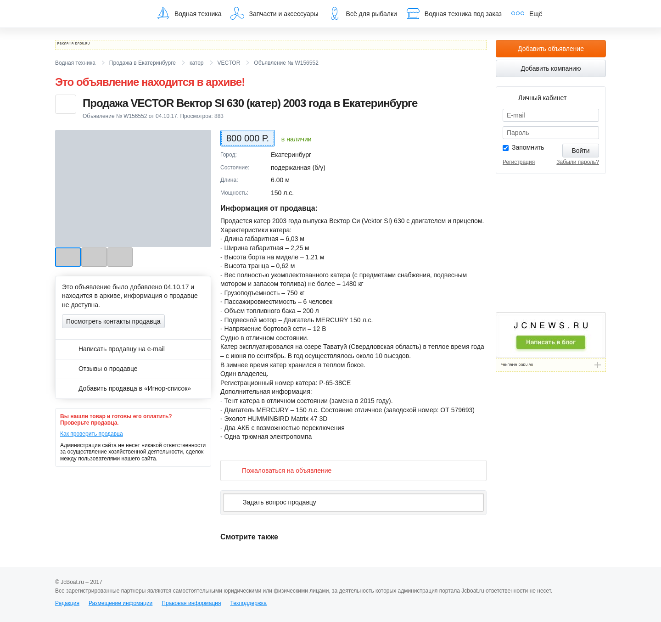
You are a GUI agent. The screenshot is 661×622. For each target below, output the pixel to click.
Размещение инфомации (120, 603)
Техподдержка (248, 603)
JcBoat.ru (99, 14)
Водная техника (188, 13)
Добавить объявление (551, 48)
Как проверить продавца (91, 434)
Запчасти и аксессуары (274, 13)
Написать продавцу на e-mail (113, 348)
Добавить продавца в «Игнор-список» (126, 388)
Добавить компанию (551, 68)
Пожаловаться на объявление (279, 470)
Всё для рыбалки (362, 13)
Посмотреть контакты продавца (113, 321)
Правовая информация (191, 603)
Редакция (67, 603)
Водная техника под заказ (454, 13)
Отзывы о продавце (100, 368)
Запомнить (528, 147)
